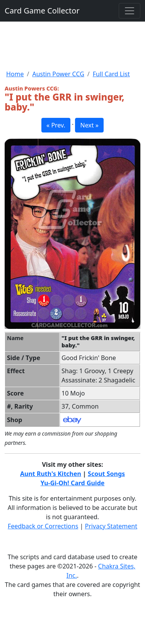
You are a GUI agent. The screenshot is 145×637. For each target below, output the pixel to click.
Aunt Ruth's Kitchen (50, 473)
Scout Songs (106, 473)
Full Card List (111, 74)
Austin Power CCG (58, 74)
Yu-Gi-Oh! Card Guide (73, 483)
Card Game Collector (42, 10)
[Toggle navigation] (129, 10)
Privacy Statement (111, 526)
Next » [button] (89, 125)
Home (15, 74)
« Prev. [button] (55, 125)
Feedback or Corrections (43, 526)
